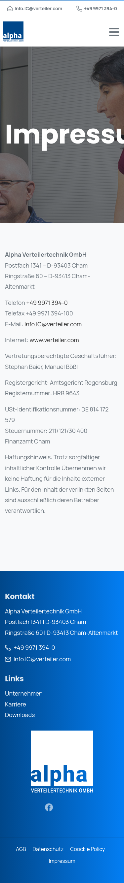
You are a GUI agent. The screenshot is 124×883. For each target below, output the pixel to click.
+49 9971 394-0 (96, 8)
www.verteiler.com (54, 340)
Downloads (20, 715)
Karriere (15, 704)
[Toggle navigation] (114, 32)
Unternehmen (23, 693)
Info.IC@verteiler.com (53, 324)
